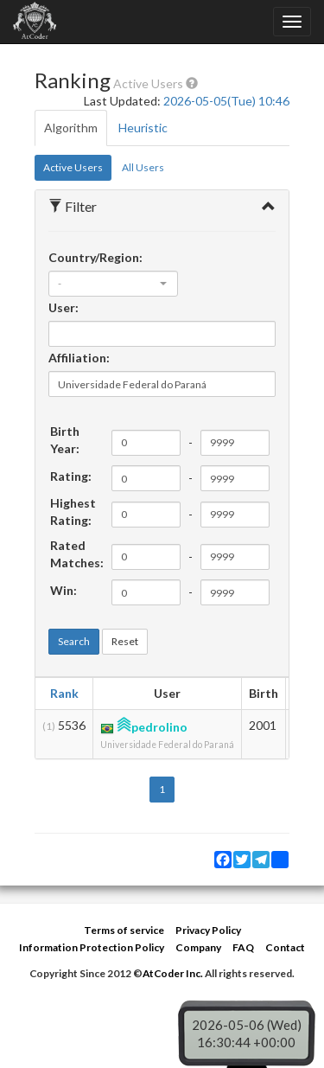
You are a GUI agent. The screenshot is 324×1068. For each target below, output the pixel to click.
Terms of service (124, 930)
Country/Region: (95, 257)
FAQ (243, 947)
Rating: (71, 476)
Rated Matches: (77, 554)
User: (63, 307)
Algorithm (71, 127)
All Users (143, 167)
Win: (63, 590)
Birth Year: (64, 440)
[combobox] (113, 284)
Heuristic (143, 127)
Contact (285, 947)
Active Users (73, 167)
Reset (124, 641)
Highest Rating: (73, 512)
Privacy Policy (208, 930)
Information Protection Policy (91, 947)
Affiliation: (79, 357)
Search (74, 641)
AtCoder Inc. (173, 973)
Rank (64, 693)
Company (198, 947)
